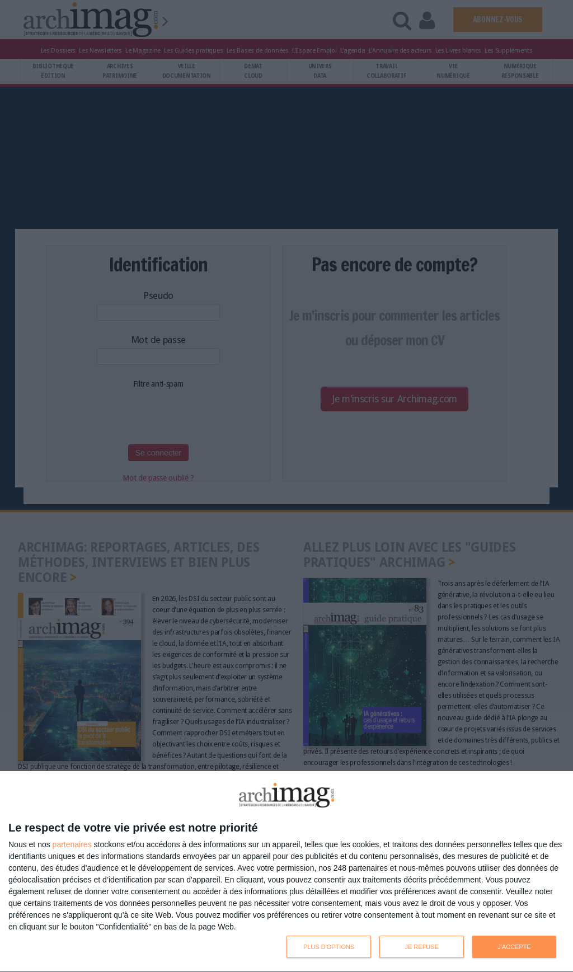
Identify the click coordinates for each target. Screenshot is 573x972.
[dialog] (286, 872)
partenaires (72, 844)
